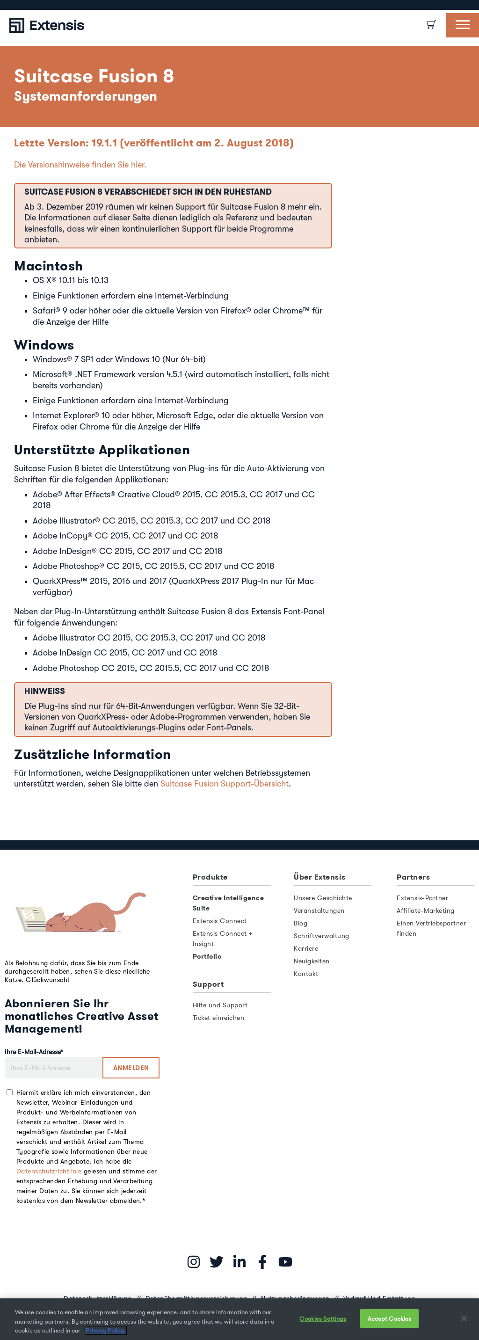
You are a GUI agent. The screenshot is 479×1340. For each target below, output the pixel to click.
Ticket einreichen (219, 1017)
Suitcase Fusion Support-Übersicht (224, 783)
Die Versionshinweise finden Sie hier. (80, 164)
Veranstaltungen (319, 910)
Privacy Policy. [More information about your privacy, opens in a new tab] (106, 1330)
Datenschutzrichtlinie (48, 1171)
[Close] (464, 1318)
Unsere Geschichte (323, 898)
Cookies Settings (322, 1318)
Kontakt (306, 973)
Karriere (306, 948)
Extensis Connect (220, 921)
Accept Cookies (390, 1318)
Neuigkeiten (312, 961)
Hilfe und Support (220, 1005)
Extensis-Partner (422, 898)
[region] (239, 1319)
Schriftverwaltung (321, 935)
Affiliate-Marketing (426, 910)
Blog (300, 923)
